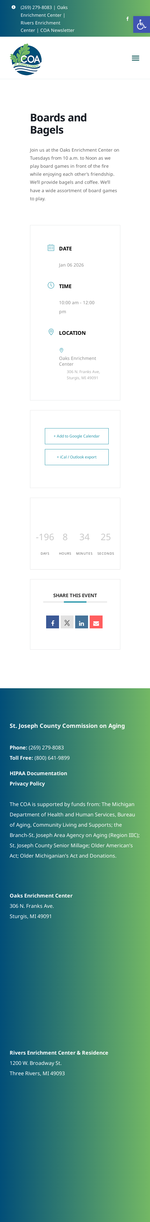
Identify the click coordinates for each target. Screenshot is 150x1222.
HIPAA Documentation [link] (38, 773)
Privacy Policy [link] (27, 783)
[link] (141, 24)
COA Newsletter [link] (57, 30)
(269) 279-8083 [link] (36, 7)
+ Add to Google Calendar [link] (77, 436)
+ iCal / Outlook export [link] (76, 457)
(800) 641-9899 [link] (52, 757)
